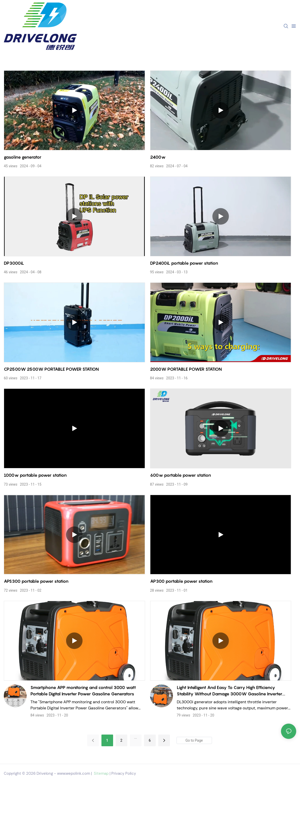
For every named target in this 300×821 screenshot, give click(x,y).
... (135, 737)
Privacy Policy (123, 773)
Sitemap (101, 773)
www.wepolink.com (73, 773)
